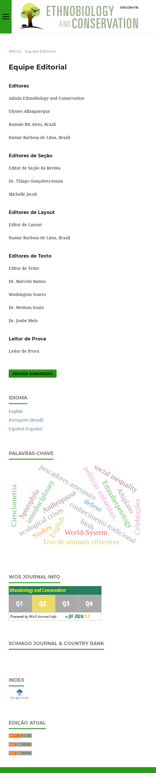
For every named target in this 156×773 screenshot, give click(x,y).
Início (15, 51)
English (16, 411)
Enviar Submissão (32, 373)
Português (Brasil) (26, 420)
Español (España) (25, 428)
